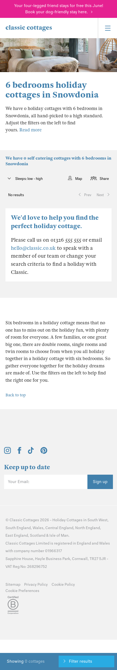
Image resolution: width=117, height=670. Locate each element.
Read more (30, 130)
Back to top (15, 395)
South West (97, 520)
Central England (59, 528)
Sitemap (12, 584)
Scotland (37, 535)
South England (18, 528)
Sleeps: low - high (28, 179)
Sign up (100, 481)
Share (104, 179)
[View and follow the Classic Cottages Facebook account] (19, 452)
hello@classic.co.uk (33, 248)
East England (16, 535)
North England (87, 528)
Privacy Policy (36, 584)
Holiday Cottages (67, 520)
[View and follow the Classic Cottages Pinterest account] (43, 452)
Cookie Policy (63, 584)
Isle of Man (58, 535)
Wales (38, 528)
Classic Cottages (24, 520)
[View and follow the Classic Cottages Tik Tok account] (31, 452)
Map (78, 179)
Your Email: (18, 481)
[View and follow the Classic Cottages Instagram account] (7, 452)
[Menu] (107, 28)
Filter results (80, 661)
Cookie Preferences (22, 590)
